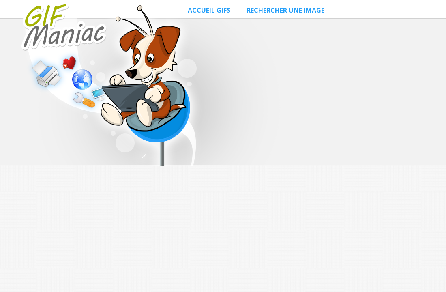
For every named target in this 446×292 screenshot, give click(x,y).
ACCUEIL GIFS (209, 10)
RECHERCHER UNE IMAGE (285, 10)
